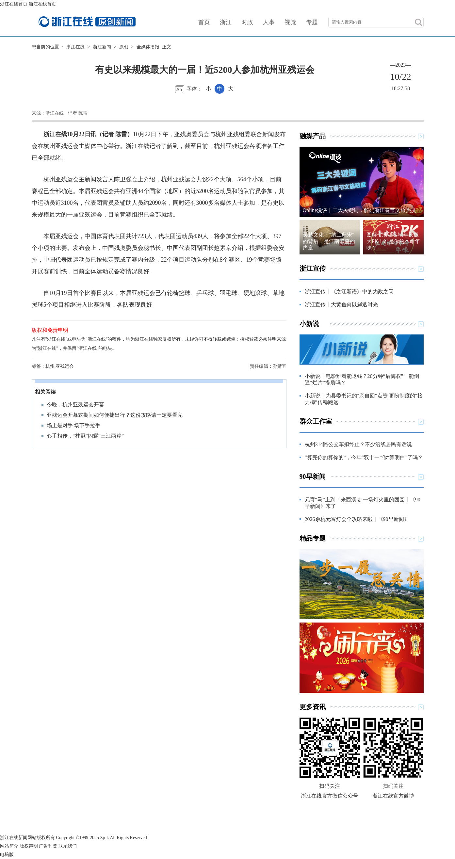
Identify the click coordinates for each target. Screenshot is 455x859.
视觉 (290, 22)
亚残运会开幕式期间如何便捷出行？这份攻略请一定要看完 (115, 415)
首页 (204, 22)
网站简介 (9, 846)
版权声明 (29, 846)
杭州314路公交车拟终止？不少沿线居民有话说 (358, 444)
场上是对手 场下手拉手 (73, 425)
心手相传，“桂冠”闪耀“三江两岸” (85, 436)
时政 (247, 22)
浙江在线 (75, 46)
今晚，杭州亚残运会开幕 (75, 404)
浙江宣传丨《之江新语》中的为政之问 (349, 291)
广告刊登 (48, 846)
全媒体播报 (148, 46)
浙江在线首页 (13, 4)
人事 (269, 22)
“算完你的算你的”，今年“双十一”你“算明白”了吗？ (364, 457)
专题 (312, 22)
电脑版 (7, 854)
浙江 (226, 22)
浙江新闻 (102, 46)
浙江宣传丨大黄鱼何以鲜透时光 (341, 304)
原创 (123, 46)
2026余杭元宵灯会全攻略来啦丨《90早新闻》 (357, 519)
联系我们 (67, 846)
